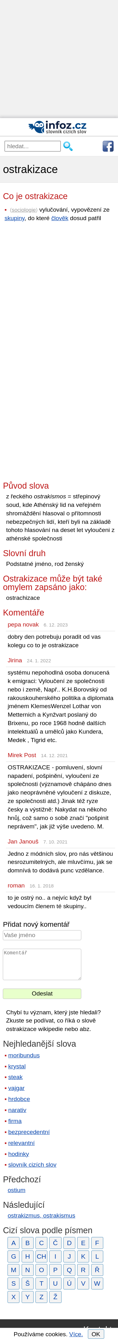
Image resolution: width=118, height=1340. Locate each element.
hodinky (18, 1154)
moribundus (24, 1055)
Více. (76, 1334)
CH (41, 1256)
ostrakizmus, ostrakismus (41, 1215)
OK (96, 1334)
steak (15, 1077)
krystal (16, 1066)
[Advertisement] (59, 59)
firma (15, 1121)
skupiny (14, 218)
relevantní (21, 1143)
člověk (59, 218)
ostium (16, 1190)
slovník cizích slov (32, 1164)
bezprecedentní (29, 1132)
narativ (17, 1110)
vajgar (16, 1088)
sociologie (24, 210)
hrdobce (19, 1099)
